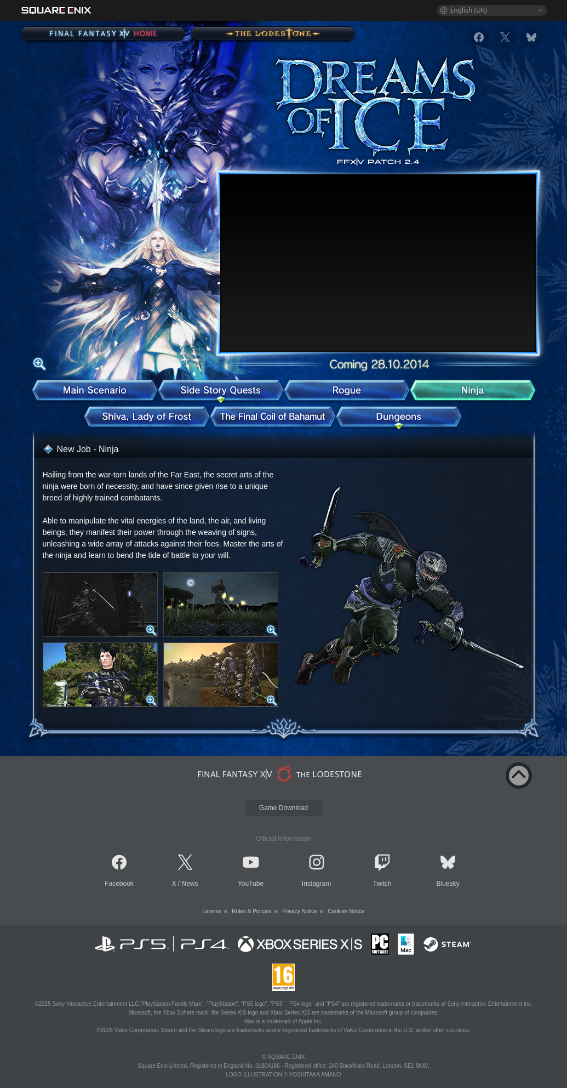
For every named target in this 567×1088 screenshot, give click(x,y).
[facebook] (479, 37)
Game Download (283, 808)
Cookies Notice (346, 911)
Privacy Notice (299, 911)
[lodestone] (281, 773)
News (190, 883)
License (212, 911)
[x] (505, 37)
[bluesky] (531, 37)
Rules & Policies (251, 911)
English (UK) (468, 10)
